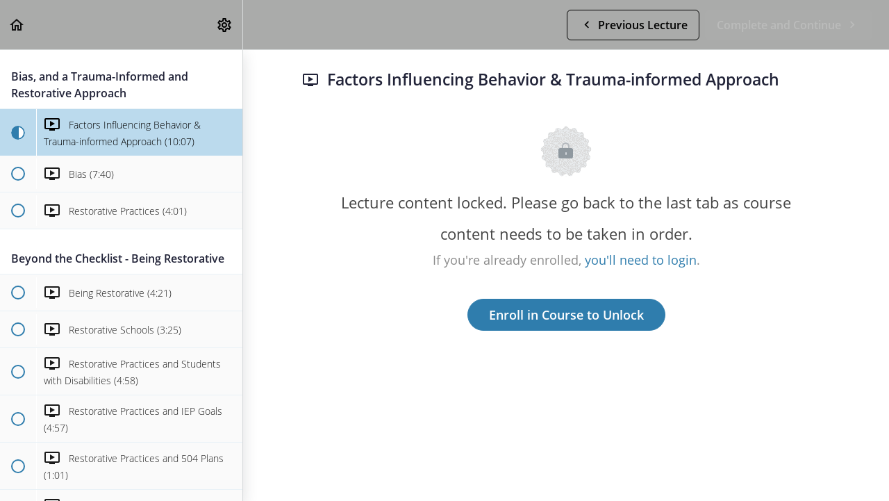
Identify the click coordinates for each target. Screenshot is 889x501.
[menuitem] (225, 24)
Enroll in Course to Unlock (566, 314)
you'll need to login (641, 260)
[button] (17, 24)
